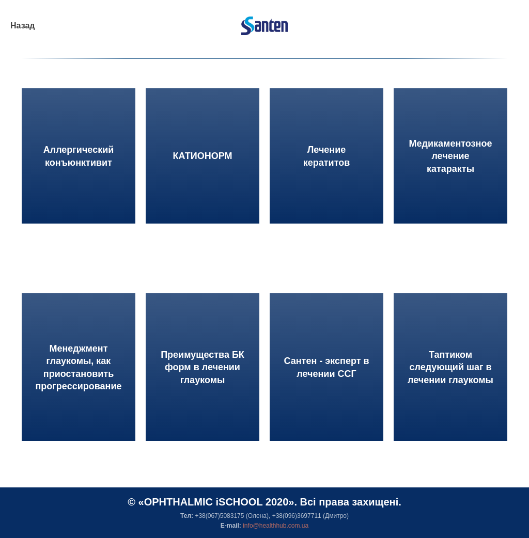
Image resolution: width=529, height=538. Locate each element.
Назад (22, 25)
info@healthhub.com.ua (275, 525)
